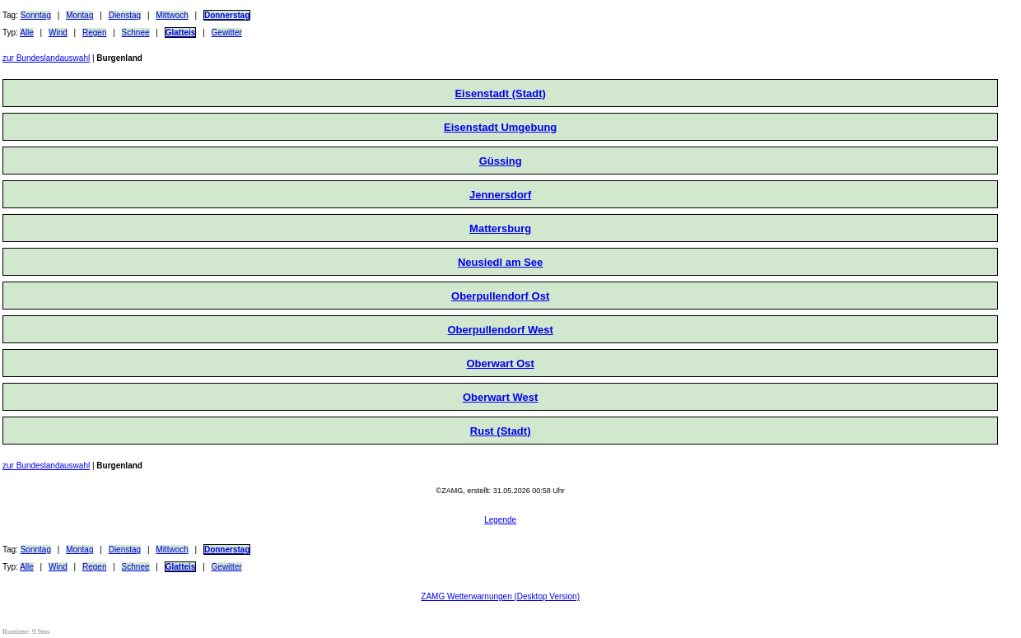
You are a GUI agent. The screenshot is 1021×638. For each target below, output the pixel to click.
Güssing (500, 161)
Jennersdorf (500, 195)
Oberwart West (500, 397)
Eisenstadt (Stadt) (500, 93)
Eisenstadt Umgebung (500, 127)
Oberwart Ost (500, 363)
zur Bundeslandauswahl (46, 58)
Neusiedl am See (500, 262)
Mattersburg (500, 228)
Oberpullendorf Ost (500, 296)
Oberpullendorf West (499, 330)
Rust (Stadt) (500, 431)
